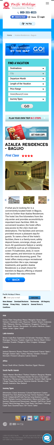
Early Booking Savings (22, 395)
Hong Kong (17, 320)
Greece (12, 354)
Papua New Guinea (16, 381)
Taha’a (6, 377)
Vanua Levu (7, 379)
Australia (12, 383)
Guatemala (21, 338)
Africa (5, 361)
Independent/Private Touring (19, 397)
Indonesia (47, 322)
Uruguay (34, 342)
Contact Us (25, 305)
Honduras (39, 338)
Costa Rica (12, 338)
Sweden (37, 354)
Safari (35, 406)
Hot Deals (38, 404)
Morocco (41, 365)
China (5, 320)
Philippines (26, 324)
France (41, 352)
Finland (44, 354)
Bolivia (36, 340)
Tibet (10, 320)
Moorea (11, 375)
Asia (4, 316)
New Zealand (22, 383)
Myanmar (26, 322)
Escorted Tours (18, 406)
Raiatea (48, 375)
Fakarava (13, 377)
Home (9, 35)
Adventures (7, 393)
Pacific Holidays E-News (11, 294)
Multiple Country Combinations (20, 399)
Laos (20, 322)
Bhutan (16, 326)
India (4, 326)
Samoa (48, 379)
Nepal (10, 326)
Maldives (41, 326)
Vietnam (6, 322)
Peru (28, 342)
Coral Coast (43, 377)
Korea (39, 320)
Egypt (35, 365)
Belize (5, 338)
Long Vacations (36, 397)
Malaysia (11, 324)
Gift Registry (45, 302)
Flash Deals (29, 404)
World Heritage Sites (16, 404)
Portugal (6, 354)
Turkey (23, 354)
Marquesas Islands (24, 377)
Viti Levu (35, 377)
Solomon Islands (30, 381)
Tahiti (5, 375)
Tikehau (26, 375)
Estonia (34, 356)
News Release (7, 302)
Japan (44, 320)
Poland (25, 352)
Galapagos (42, 342)
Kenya (5, 365)
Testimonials (34, 302)
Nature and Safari (39, 399)
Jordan (10, 329)
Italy (18, 354)
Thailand (43, 324)
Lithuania (21, 356)
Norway (30, 354)
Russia (19, 352)
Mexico (46, 338)
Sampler (34, 401)
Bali (5, 324)
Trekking (47, 404)
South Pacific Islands (11, 370)
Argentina (29, 340)
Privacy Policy (15, 305)
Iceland (5, 352)
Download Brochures (21, 302)
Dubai (48, 326)
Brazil (42, 340)
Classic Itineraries (18, 393)
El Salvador (30, 338)
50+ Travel (28, 406)
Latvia (28, 356)
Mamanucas (16, 379)
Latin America (8, 334)
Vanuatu (40, 381)
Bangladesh (24, 326)
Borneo (18, 324)
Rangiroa (41, 375)
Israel (22, 329)
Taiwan (34, 322)
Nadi (43, 379)
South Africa (12, 365)
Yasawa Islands (27, 379)
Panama (14, 340)
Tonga (6, 381)
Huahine (33, 375)
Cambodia (13, 322)
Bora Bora (18, 375)
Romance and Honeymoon (19, 401)
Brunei (40, 322)
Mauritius (28, 365)
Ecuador (14, 342)
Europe (5, 347)
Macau (25, 320)
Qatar (16, 329)
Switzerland (33, 352)
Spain (48, 352)
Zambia (21, 365)
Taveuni (37, 379)
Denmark (6, 356)
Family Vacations (37, 395)
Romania (12, 352)
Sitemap (5, 305)
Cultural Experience (33, 393)
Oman (5, 329)
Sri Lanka (33, 326)
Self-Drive (41, 401)
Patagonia (22, 342)
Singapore (35, 324)
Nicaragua (6, 340)
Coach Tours (7, 406)
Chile (48, 340)
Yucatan (21, 340)
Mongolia (32, 320)
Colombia (6, 342)
